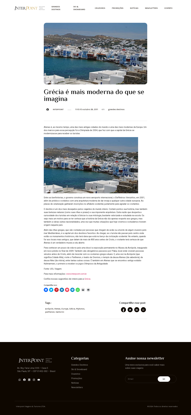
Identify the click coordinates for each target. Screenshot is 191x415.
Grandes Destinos (55, 8)
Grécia (87, 279)
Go (164, 379)
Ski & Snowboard (79, 8)
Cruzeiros (100, 8)
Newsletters (151, 8)
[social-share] (123, 309)
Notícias (134, 8)
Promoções (117, 8)
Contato (168, 8)
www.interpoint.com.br (76, 274)
